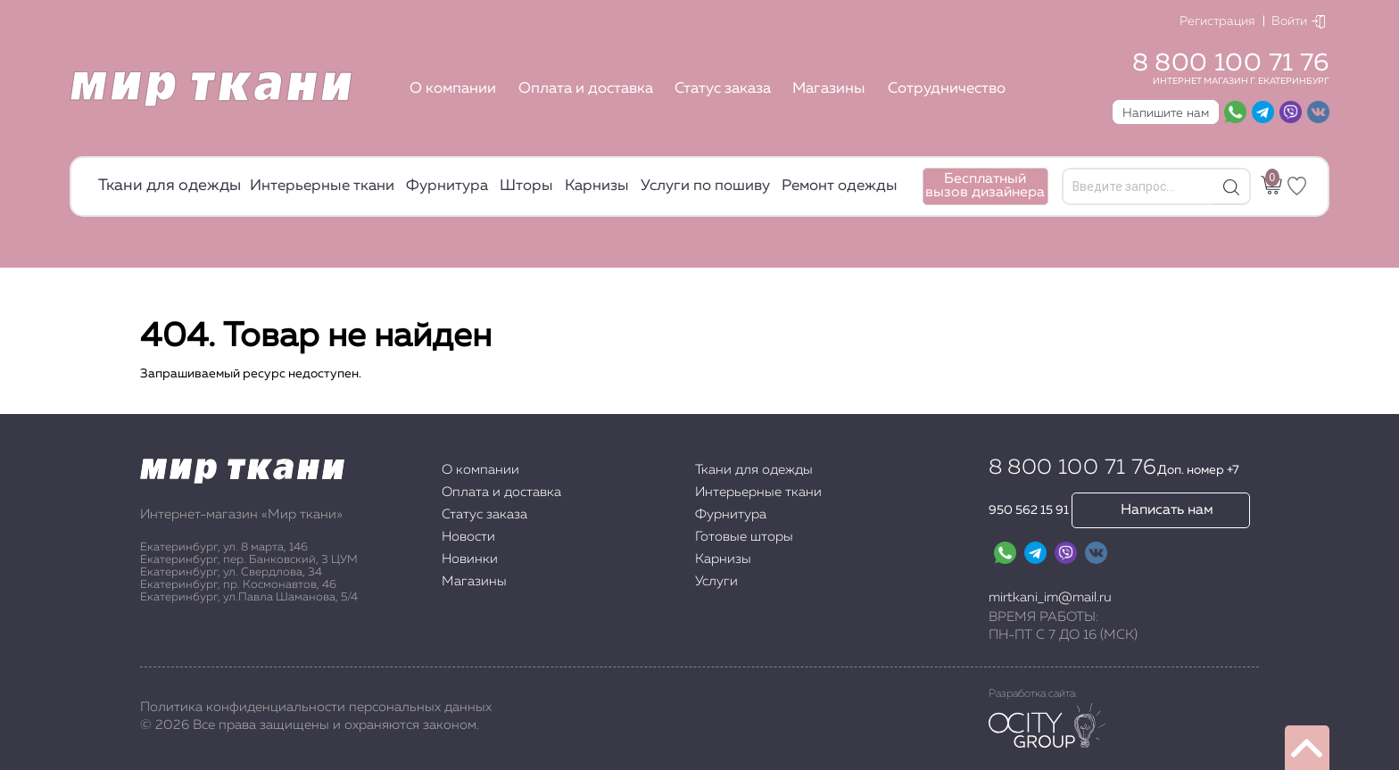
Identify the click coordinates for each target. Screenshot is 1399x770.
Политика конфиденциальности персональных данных (316, 707)
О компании (453, 88)
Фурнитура (447, 186)
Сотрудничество (947, 88)
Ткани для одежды (169, 186)
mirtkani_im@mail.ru (1050, 597)
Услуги (716, 581)
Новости (468, 536)
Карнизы (597, 186)
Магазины (828, 88)
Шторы (526, 186)
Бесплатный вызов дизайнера (985, 186)
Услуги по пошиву (705, 186)
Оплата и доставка (585, 88)
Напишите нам (1165, 113)
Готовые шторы (744, 536)
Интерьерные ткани (322, 186)
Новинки (470, 559)
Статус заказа (723, 88)
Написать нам (1167, 510)
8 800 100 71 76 (1230, 63)
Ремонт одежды (840, 186)
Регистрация (1217, 21)
